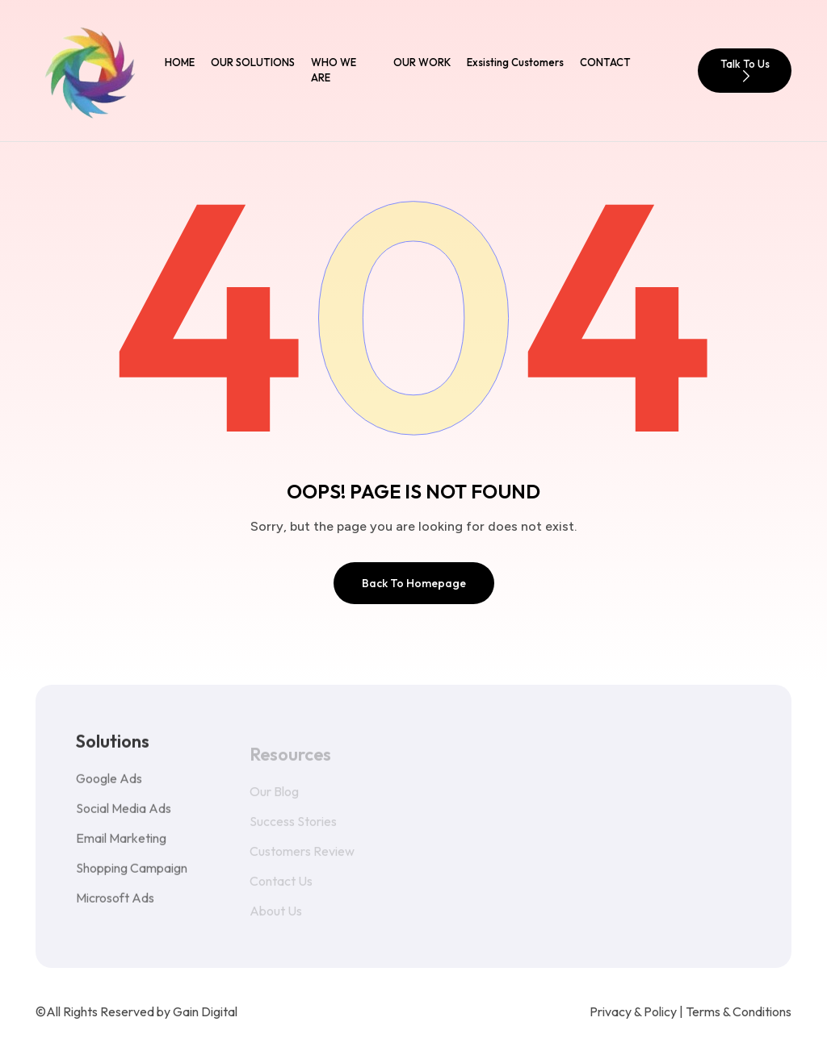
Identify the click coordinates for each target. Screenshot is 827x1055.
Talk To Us (745, 69)
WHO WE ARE (333, 70)
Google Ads (109, 788)
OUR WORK (422, 62)
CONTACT (605, 62)
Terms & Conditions (738, 1011)
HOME (180, 62)
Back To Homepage (414, 583)
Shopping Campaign (131, 877)
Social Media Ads (123, 818)
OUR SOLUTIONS (253, 62)
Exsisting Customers (515, 62)
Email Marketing (121, 848)
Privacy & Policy (633, 1011)
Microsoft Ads (115, 907)
